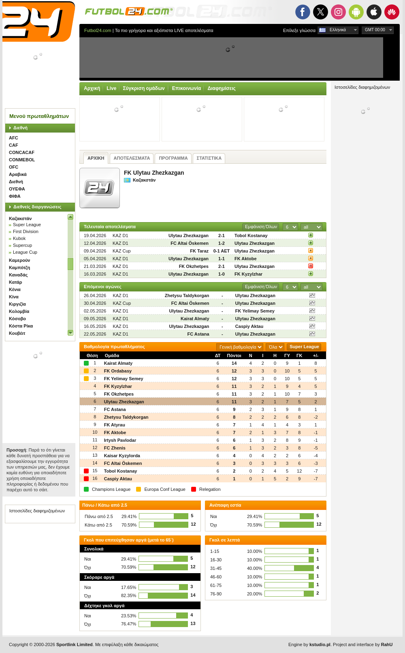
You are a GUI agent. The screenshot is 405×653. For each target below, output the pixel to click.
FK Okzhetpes (194, 266)
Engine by (309, 644)
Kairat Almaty (195, 318)
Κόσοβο (17, 318)
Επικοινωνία (186, 88)
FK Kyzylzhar (248, 274)
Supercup (22, 245)
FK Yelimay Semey (255, 310)
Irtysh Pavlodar (120, 440)
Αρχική (92, 88)
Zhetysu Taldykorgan (187, 295)
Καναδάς (18, 274)
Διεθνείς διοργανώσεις (37, 206)
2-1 (221, 235)
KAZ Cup (122, 250)
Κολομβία (19, 311)
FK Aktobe (245, 258)
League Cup (25, 252)
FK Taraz (199, 250)
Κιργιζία (17, 304)
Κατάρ (15, 282)
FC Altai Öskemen (190, 243)
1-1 (221, 258)
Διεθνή (20, 127)
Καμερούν (19, 260)
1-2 (221, 243)
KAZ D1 (120, 235)
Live (111, 88)
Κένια (15, 289)
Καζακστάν (20, 218)
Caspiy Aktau (249, 326)
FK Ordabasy (118, 370)
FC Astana (198, 334)
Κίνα (14, 296)
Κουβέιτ (17, 333)
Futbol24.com (97, 30)
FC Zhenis (115, 447)
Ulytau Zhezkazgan (188, 235)
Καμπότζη (19, 267)
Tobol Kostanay (251, 235)
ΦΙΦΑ (15, 196)
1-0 (221, 274)
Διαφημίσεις (221, 88)
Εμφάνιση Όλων (261, 226)
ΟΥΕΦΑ (17, 188)
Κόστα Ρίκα (21, 325)
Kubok (19, 238)
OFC (13, 167)
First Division (25, 231)
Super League (27, 224)
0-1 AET (221, 250)
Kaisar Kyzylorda (122, 455)
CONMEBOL (22, 159)
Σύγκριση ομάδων (143, 88)
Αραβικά (18, 174)
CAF (13, 145)
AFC (13, 137)
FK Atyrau (114, 424)
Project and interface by (362, 644)
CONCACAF (21, 152)
